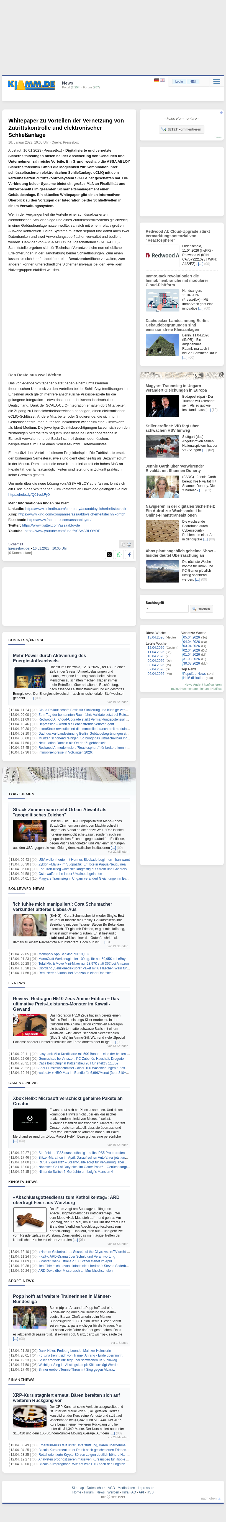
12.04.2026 (156, 648)
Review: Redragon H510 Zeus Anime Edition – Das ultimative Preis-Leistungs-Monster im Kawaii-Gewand (66, 1004)
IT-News (16, 983)
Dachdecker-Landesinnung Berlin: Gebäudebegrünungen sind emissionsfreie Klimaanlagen (105, 734)
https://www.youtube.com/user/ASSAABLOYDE (62, 531)
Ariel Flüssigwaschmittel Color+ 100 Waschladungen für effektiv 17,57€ (90, 1068)
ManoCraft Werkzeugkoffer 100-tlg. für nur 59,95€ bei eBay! (82, 959)
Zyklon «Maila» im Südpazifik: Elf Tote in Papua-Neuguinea (82, 864)
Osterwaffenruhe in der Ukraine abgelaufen (70, 874)
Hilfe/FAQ (129, 1492)
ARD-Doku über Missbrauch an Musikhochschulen (75, 1271)
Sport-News (21, 1280)
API (141, 1492)
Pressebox (71, 142)
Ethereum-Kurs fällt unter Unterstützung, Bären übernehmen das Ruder (91, 1445)
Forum (89, 1492)
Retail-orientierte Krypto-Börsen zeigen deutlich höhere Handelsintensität (92, 1455)
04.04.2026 (191, 642)
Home (76, 1492)
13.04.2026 (156, 637)
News (100, 1492)
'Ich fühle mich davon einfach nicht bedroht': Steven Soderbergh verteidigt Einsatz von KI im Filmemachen (116, 1266)
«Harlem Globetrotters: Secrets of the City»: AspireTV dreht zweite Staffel (92, 1252)
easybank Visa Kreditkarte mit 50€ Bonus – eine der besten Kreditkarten (91, 1054)
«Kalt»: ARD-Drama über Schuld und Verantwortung (76, 1256)
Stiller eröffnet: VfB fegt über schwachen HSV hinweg (77, 1360)
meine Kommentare (184, 688)
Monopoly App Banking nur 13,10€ (63, 954)
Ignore (204, 688)
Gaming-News (23, 1083)
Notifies (216, 688)
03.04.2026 (191, 646)
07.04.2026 (156, 669)
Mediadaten (126, 1488)
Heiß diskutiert (194, 678)
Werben (113, 1492)
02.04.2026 (191, 650)
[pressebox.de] (19, 548)
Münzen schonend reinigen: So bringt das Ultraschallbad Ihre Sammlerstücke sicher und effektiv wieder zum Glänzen (124, 738)
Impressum (146, 1488)
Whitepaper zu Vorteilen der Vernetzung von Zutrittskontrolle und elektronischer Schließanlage (66, 128)
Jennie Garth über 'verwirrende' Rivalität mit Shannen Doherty (175, 468)
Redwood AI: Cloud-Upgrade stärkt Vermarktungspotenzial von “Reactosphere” (96, 719)
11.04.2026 (156, 652)
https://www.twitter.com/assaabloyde (51, 525)
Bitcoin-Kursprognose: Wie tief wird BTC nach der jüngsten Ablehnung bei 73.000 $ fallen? (105, 1464)
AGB (111, 1488)
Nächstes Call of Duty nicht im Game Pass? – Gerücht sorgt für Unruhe (90, 1167)
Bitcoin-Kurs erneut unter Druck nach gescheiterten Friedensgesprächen (91, 1450)
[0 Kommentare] (20, 553)
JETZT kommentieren (181, 129)
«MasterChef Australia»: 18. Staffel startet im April (75, 1261)
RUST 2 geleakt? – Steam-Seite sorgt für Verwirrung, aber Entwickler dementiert (97, 1162)
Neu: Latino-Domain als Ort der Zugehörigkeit (72, 743)
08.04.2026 (156, 665)
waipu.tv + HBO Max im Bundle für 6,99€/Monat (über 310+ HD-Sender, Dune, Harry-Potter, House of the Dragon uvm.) (126, 1073)
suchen (201, 609)
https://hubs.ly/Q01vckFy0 (29, 494)
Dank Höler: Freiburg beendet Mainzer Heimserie (74, 1351)
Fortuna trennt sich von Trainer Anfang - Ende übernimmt (80, 1355)
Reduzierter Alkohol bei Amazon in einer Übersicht (75, 973)
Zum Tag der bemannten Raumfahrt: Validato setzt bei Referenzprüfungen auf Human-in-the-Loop (110, 715)
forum (218, 137)
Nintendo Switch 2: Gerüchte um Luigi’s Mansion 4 (75, 1172)
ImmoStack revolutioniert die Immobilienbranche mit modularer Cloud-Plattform (96, 729)
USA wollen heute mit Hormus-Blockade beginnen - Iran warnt (84, 860)
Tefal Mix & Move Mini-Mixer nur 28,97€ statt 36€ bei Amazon (83, 964)
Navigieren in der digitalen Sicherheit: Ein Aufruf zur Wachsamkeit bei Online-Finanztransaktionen (180, 510)
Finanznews (21, 1379)
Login (179, 81)
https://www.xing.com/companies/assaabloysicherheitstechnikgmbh (71, 514)
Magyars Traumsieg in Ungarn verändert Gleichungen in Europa (85, 878)
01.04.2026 (191, 655)
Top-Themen (21, 794)
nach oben (209, 1498)
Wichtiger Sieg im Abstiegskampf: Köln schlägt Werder (78, 1365)
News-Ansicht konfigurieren (203, 684)
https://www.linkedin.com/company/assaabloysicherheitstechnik (75, 509)
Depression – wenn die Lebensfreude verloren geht (76, 724)
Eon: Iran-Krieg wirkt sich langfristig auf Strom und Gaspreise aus (86, 869)
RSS (150, 1492)
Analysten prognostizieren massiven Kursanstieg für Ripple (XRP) (86, 1459)
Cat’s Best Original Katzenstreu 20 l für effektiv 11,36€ (78, 1063)
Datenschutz (96, 1488)
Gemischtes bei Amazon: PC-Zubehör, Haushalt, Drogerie (81, 1059)
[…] (31, 698)
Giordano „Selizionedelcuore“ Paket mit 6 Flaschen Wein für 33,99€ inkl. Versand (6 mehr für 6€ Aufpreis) (116, 968)
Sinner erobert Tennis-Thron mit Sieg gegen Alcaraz (76, 1370)
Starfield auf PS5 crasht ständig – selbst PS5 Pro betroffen (81, 1153)
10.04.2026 (156, 656)
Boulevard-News (26, 888)
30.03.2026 (191, 663)
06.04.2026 (156, 674)
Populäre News (194, 674)
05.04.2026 (191, 637)
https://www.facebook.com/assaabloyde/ (59, 520)
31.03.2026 (191, 659)
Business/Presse (26, 640)
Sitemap (78, 1488)
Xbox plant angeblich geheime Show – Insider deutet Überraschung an (181, 553)
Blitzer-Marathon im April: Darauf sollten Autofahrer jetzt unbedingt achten (92, 1158)
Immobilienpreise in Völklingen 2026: (65, 752)
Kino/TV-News (23, 1181)
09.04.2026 (156, 661)
